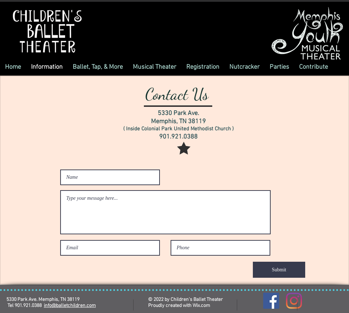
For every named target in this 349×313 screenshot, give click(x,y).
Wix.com (201, 306)
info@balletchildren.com (70, 306)
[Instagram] (294, 301)
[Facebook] (271, 301)
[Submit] (279, 270)
